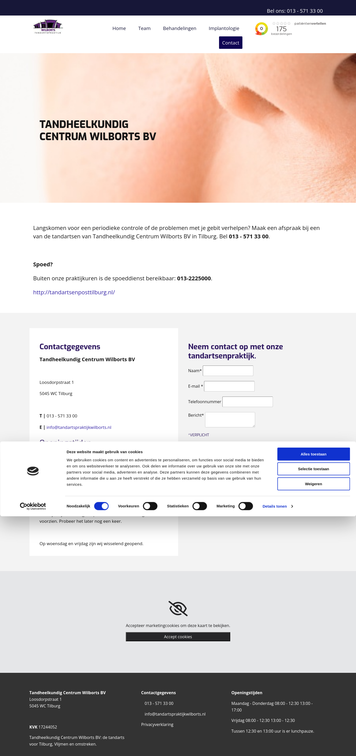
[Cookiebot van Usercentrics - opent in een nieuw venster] (33, 746)
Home (109, 28)
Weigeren (313, 723)
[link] (178, 597)
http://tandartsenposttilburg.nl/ (74, 281)
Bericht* (196, 404)
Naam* (195, 359)
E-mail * (195, 375)
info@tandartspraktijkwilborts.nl (79, 416)
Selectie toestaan (313, 709)
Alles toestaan (314, 694)
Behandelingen (163, 28)
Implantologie (202, 28)
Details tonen (274, 746)
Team (132, 28)
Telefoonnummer (204, 391)
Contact (234, 28)
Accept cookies (178, 626)
